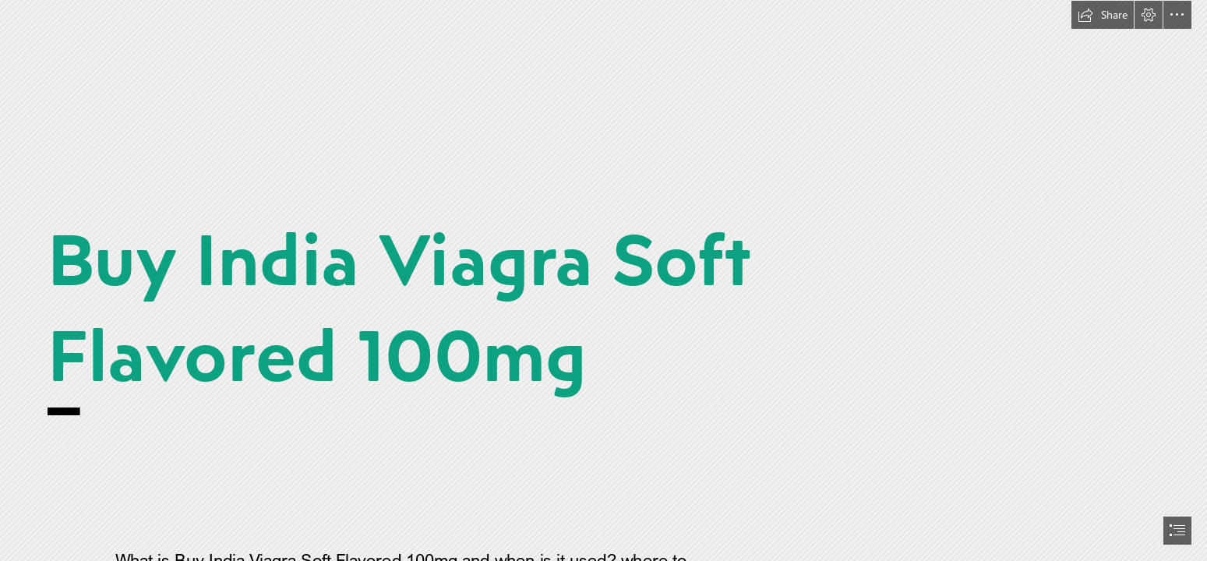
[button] (1102, 15)
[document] (603, 280)
